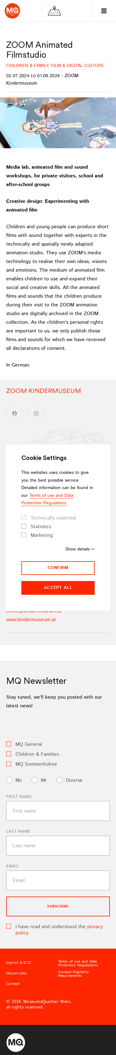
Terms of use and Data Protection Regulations (78, 963)
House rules (16, 973)
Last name (18, 832)
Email (12, 866)
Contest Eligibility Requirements (73, 974)
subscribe (58, 906)
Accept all (58, 588)
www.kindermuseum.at (31, 619)
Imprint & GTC (18, 963)
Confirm (58, 568)
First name (19, 797)
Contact (13, 984)
